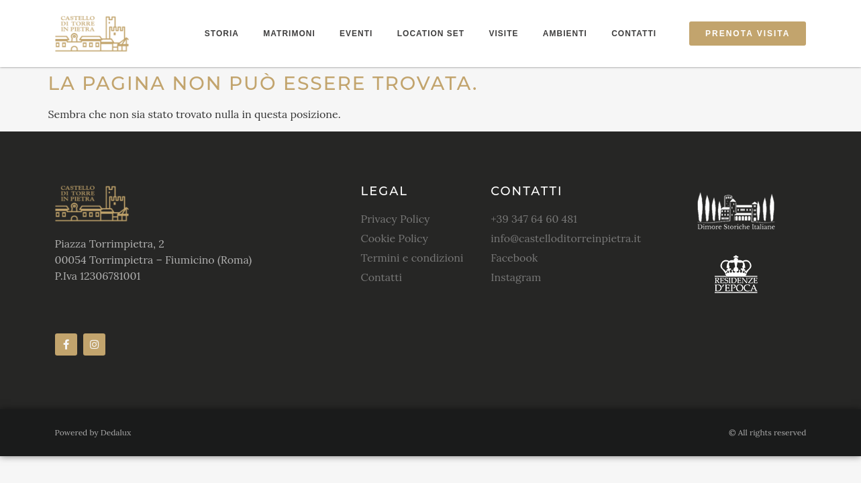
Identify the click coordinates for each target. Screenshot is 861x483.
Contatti (633, 33)
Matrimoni (289, 33)
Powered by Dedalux (93, 432)
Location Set (430, 33)
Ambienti (565, 33)
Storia (222, 33)
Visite (504, 33)
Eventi (356, 33)
